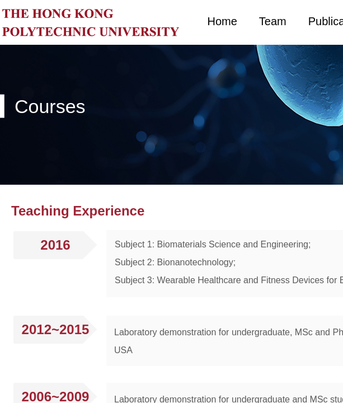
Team (272, 21)
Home (222, 21)
